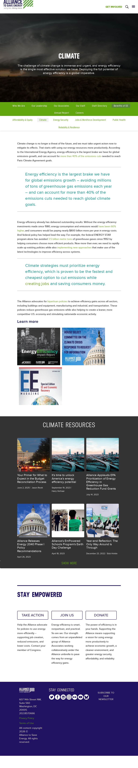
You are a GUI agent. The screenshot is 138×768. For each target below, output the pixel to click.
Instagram (69, 697)
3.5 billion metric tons (60, 239)
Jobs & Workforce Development (90, 120)
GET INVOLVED (113, 6)
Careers (80, 112)
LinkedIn (63, 697)
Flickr (74, 697)
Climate (42, 120)
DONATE (101, 615)
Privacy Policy (26, 718)
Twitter (51, 697)
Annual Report (61, 112)
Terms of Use (26, 723)
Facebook (57, 697)
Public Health (119, 120)
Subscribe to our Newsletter (106, 697)
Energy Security (60, 120)
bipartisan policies (57, 301)
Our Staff (80, 105)
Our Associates (61, 105)
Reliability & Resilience (69, 127)
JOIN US (67, 615)
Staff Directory (99, 105)
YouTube (80, 697)
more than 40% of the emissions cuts (80, 156)
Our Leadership (39, 105)
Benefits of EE (121, 105)
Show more (69, 563)
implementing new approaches (74, 247)
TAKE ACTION (28, 617)
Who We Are (18, 105)
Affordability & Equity (22, 120)
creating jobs (37, 283)
